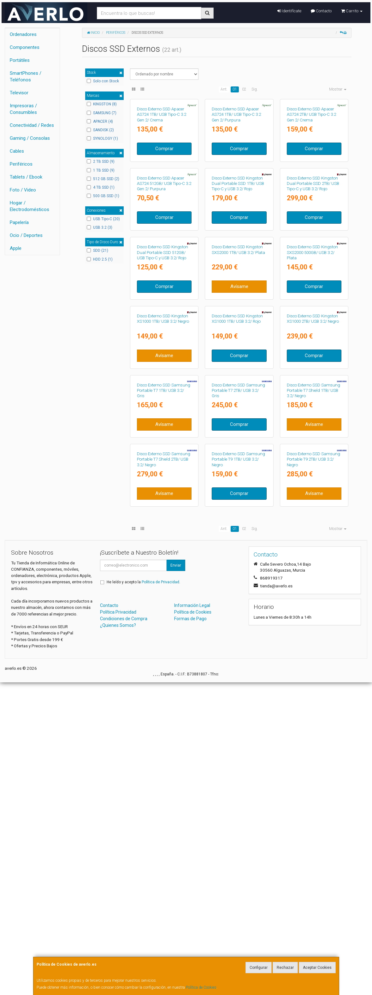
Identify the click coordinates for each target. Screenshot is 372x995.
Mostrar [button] (337, 89)
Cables (17, 151)
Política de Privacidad (160, 894)
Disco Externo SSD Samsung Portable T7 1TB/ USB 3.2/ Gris (163, 651)
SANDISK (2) (100, 130)
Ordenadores (23, 34)
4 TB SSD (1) (101, 187)
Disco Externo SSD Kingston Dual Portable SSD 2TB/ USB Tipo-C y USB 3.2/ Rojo (313, 288)
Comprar (164, 200)
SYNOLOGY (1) (102, 138)
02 (244, 89)
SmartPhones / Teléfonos (25, 76)
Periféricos (21, 164)
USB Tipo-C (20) (103, 219)
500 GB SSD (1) (103, 196)
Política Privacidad (118, 924)
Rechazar (285, 967)
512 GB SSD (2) (103, 179)
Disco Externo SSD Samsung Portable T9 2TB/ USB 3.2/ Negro (313, 772)
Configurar (259, 967)
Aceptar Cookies (317, 967)
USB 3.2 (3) (99, 227)
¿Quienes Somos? (118, 937)
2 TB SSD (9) (101, 161)
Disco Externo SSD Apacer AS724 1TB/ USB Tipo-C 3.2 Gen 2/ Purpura (236, 166)
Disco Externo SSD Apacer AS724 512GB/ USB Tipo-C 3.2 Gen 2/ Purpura (164, 288)
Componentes (24, 47)
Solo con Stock (103, 81)
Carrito (352, 11)
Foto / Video (23, 190)
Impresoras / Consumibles (23, 109)
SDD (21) (97, 250)
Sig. (254, 89)
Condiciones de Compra (123, 930)
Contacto (321, 11)
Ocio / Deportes (26, 235)
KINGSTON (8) (102, 104)
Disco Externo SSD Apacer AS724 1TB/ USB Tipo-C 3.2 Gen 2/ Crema (161, 166)
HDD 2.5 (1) (100, 259)
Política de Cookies (201, 987)
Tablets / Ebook (26, 177)
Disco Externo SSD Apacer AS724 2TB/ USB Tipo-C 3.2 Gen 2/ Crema (311, 166)
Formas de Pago (190, 930)
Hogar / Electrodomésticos (29, 206)
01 (235, 89)
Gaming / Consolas (30, 138)
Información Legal (192, 917)
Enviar (175, 877)
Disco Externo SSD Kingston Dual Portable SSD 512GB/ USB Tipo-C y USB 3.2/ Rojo (162, 409)
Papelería (19, 222)
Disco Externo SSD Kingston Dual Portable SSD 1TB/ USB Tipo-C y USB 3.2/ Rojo (238, 288)
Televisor (19, 93)
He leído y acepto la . (143, 894)
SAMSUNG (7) (101, 113)
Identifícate (289, 11)
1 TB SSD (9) (101, 170)
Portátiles (20, 60)
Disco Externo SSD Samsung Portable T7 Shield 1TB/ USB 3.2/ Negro (313, 651)
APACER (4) (100, 121)
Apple (15, 248)
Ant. (224, 89)
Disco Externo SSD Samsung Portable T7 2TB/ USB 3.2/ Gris (238, 651)
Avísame (239, 442)
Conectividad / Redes (32, 125)
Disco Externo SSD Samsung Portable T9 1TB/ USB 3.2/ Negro (238, 772)
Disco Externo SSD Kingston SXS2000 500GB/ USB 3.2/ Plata (312, 409)
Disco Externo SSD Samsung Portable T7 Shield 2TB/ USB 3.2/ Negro (163, 772)
